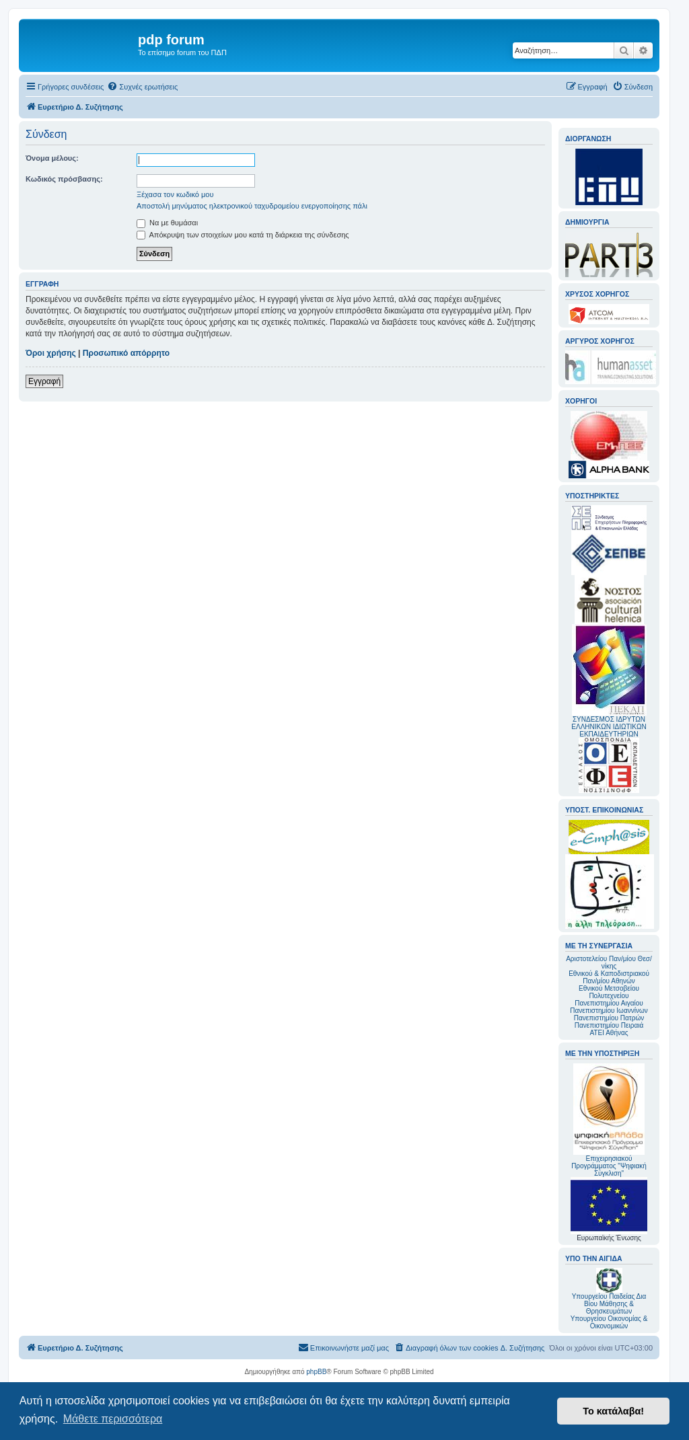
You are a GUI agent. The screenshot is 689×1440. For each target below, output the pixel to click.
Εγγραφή (44, 381)
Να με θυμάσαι (167, 223)
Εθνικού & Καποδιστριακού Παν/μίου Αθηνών (609, 977)
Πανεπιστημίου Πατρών (609, 1018)
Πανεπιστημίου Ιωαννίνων (608, 1010)
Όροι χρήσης (51, 353)
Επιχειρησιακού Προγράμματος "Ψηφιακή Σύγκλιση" (609, 1120)
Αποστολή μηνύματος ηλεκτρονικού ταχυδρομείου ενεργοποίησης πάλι (252, 206)
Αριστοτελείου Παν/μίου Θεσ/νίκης (609, 962)
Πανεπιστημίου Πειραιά (609, 1025)
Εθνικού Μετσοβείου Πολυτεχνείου (609, 992)
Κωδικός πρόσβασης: (64, 179)
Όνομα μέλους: (52, 158)
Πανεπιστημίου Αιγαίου (609, 1003)
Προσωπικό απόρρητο (126, 353)
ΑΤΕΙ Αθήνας (608, 1032)
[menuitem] (142, 87)
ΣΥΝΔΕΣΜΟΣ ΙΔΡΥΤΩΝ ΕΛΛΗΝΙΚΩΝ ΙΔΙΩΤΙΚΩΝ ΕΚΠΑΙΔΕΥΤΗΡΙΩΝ (608, 727)
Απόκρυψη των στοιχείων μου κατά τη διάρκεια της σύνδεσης (243, 235)
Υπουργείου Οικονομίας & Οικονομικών (609, 1322)
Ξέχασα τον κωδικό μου (175, 194)
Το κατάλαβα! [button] (613, 1411)
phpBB (316, 1371)
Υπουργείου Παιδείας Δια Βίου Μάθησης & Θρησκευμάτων (609, 1304)
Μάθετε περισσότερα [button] (113, 1419)
